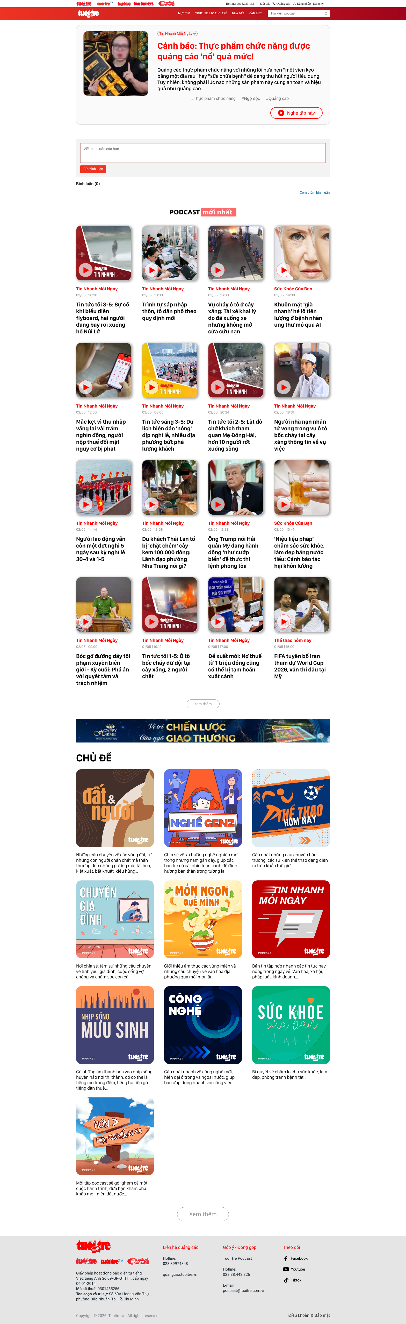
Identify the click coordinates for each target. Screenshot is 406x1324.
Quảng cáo (283, 3)
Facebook (299, 1258)
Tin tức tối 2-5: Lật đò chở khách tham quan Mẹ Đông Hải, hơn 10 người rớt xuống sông (235, 435)
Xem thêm (203, 704)
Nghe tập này (296, 113)
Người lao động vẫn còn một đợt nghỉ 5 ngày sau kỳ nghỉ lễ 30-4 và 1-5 (101, 549)
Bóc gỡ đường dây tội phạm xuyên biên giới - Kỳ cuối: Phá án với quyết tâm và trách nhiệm (103, 669)
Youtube (298, 1269)
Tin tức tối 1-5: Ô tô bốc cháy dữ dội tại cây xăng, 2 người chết (166, 666)
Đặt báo (265, 3)
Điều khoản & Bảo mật (309, 1316)
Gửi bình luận (93, 169)
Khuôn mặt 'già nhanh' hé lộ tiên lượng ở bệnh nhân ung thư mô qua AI (298, 314)
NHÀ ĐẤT (238, 13)
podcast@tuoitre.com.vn (244, 1290)
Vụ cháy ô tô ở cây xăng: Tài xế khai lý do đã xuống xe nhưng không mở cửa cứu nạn (232, 318)
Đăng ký (318, 3)
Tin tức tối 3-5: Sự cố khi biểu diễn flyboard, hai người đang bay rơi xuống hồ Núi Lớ (102, 318)
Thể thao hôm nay (292, 640)
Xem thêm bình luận (315, 193)
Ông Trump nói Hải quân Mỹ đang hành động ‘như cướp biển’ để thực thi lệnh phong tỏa (233, 552)
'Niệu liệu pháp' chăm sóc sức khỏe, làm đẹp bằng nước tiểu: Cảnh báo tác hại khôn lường (299, 552)
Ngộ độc (252, 98)
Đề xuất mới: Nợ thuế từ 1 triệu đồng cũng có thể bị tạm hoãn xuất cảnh (235, 666)
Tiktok (296, 1280)
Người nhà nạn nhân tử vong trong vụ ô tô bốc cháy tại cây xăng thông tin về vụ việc (300, 435)
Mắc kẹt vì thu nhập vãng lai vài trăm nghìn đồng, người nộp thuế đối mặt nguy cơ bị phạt (101, 435)
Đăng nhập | (304, 3)
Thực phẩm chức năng (215, 98)
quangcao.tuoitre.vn (180, 1274)
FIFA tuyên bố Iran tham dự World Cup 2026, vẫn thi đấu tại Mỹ (300, 666)
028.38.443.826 (236, 1274)
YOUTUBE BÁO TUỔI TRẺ (211, 13)
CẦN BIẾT (255, 13)
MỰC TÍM (184, 13)
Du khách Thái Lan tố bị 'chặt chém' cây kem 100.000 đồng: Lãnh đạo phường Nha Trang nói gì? (168, 552)
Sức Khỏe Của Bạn (293, 289)
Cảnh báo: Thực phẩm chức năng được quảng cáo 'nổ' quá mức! (233, 51)
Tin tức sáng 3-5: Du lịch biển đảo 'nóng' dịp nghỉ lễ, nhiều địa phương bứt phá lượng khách (168, 435)
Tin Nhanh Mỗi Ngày (97, 289)
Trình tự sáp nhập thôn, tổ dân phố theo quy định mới (169, 311)
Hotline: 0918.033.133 (240, 3)
